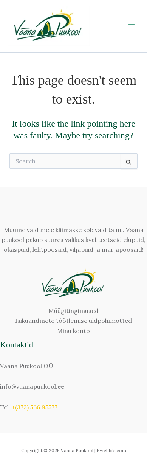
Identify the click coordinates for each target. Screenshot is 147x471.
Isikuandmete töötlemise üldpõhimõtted (73, 320)
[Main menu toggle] (131, 26)
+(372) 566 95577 (34, 407)
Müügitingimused (73, 311)
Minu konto (73, 331)
